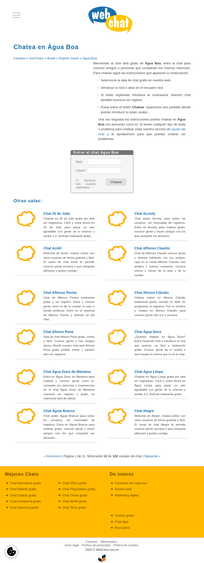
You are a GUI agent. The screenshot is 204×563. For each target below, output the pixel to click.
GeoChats (36, 58)
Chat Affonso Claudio (152, 248)
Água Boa (90, 58)
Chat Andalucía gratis (25, 501)
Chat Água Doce (147, 332)
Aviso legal (72, 545)
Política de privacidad (96, 545)
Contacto (92, 542)
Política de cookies (125, 545)
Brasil (51, 58)
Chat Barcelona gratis (25, 483)
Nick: (79, 162)
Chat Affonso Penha (60, 293)
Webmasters (109, 542)
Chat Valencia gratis (24, 507)
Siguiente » (152, 456)
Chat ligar (122, 522)
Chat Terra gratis (74, 507)
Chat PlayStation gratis (78, 489)
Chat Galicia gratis (23, 495)
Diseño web (123, 489)
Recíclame (122, 528)
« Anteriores (52, 456)
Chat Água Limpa (148, 372)
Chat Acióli (52, 248)
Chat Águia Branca (59, 411)
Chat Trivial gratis (74, 495)
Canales (19, 58)
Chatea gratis (124, 515)
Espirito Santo (69, 58)
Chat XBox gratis (74, 483)
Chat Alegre (144, 411)
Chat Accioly (144, 214)
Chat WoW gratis (74, 501)
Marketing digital (126, 495)
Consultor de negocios (131, 483)
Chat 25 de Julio (56, 214)
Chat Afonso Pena (58, 332)
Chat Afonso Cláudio (151, 293)
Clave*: (81, 170)
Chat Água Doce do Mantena (67, 372)
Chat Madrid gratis (23, 489)
